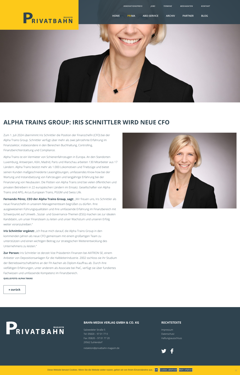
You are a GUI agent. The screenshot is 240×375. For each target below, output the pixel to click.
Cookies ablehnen (168, 370)
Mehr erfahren (186, 370)
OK (156, 370)
